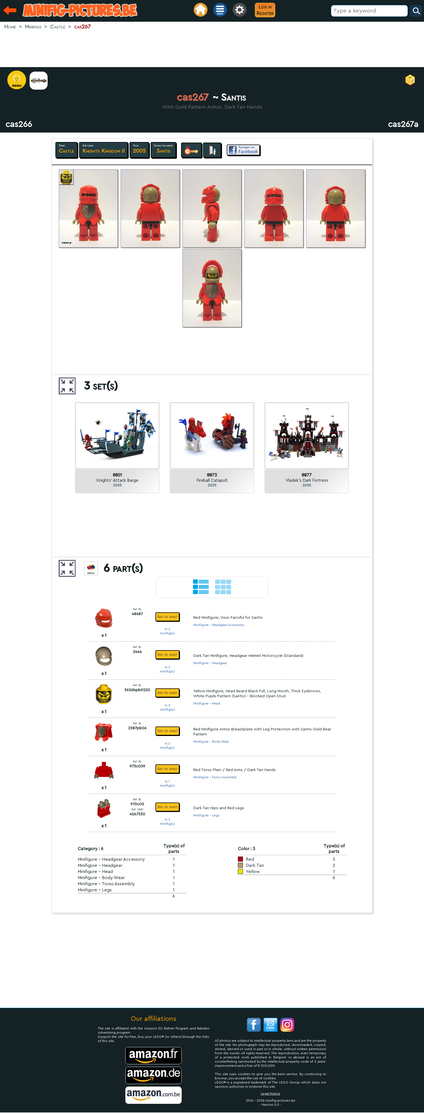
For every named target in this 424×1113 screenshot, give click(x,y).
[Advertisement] (212, 49)
